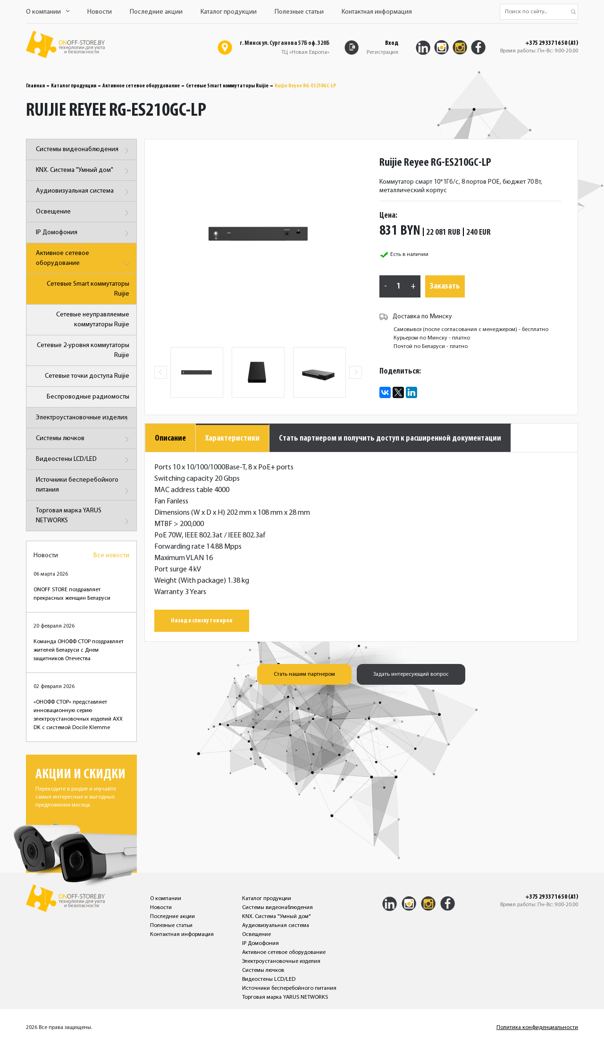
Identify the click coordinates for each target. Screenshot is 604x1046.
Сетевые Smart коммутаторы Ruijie (227, 86)
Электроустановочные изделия (84, 419)
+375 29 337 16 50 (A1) (551, 43)
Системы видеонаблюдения (84, 150)
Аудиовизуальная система (84, 192)
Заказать (445, 286)
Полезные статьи (299, 12)
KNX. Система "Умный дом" (84, 171)
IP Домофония (84, 233)
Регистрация (382, 52)
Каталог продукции (229, 12)
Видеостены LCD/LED (84, 460)
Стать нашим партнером (304, 674)
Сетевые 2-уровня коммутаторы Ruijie (83, 350)
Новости (99, 12)
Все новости (111, 555)
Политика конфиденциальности (537, 1027)
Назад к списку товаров (202, 620)
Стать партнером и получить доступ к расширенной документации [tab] (390, 438)
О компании (47, 12)
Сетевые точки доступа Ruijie (87, 376)
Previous (160, 372)
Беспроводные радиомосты (88, 396)
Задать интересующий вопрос (411, 674)
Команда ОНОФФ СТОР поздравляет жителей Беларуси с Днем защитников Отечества (79, 650)
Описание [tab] (170, 438)
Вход (391, 43)
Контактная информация (377, 12)
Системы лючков (84, 439)
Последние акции (156, 12)
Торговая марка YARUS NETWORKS (84, 517)
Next (355, 372)
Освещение (84, 213)
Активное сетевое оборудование (141, 86)
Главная (35, 86)
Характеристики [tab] (232, 438)
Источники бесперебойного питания (84, 486)
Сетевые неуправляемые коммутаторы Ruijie (92, 319)
